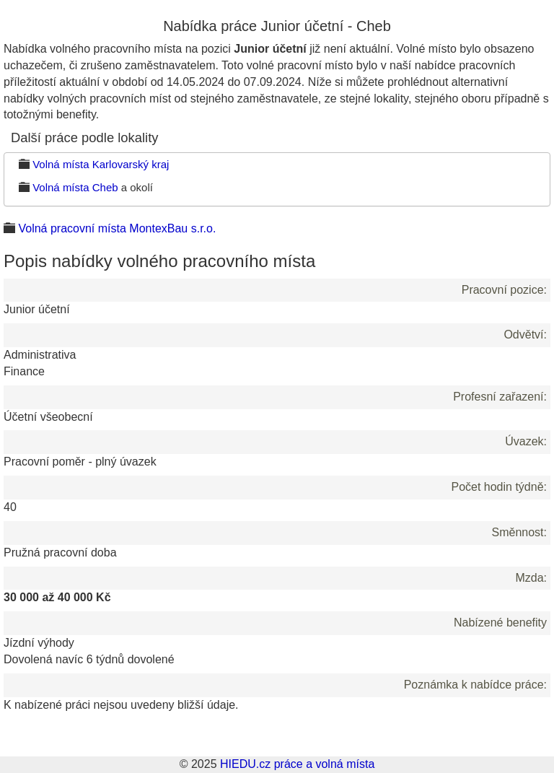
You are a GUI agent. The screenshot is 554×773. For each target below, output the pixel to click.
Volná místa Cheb (75, 187)
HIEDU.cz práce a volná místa (297, 764)
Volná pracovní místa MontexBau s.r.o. (117, 228)
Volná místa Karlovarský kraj (100, 164)
